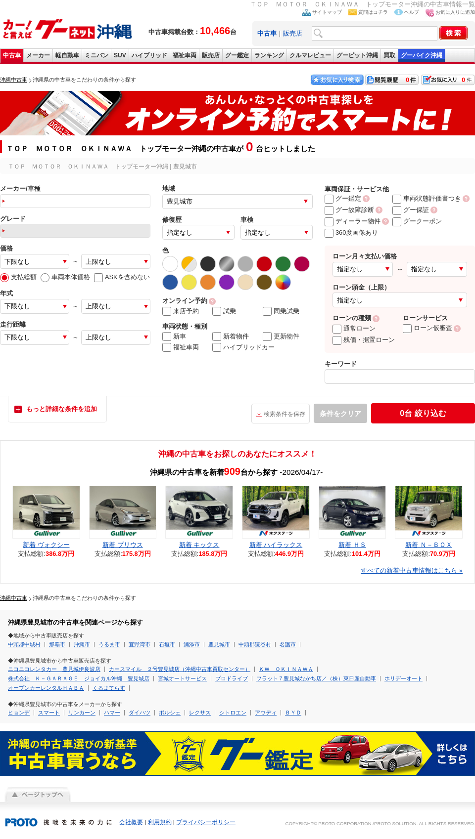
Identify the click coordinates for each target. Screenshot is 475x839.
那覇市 (57, 644)
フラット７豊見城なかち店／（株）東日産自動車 (316, 678)
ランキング (269, 55)
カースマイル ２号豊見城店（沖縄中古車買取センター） (179, 669)
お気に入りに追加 (455, 12)
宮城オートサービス (182, 678)
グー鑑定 (237, 55)
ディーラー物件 (352, 221)
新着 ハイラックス (276, 544)
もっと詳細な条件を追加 (61, 409)
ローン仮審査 (427, 328)
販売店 (292, 33)
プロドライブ (231, 678)
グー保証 (410, 209)
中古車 (12, 55)
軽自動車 (67, 55)
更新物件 (281, 336)
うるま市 (109, 644)
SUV (120, 55)
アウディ (266, 712)
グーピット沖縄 (357, 55)
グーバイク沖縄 (421, 55)
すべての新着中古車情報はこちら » (412, 570)
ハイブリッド (149, 55)
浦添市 (192, 644)
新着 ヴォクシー (46, 544)
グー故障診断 (349, 209)
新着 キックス (199, 544)
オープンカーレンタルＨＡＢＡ (46, 688)
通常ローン (354, 328)
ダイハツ (139, 712)
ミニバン (96, 55)
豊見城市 (219, 644)
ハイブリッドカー (243, 347)
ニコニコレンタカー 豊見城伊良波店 (54, 669)
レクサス (200, 712)
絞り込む (423, 413)
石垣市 (167, 644)
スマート (49, 712)
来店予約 (180, 311)
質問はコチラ (373, 12)
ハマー (112, 712)
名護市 (288, 644)
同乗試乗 (281, 311)
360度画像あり (351, 232)
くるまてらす (109, 688)
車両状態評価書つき (426, 198)
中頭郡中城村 (24, 644)
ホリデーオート (403, 678)
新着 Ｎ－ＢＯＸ (428, 544)
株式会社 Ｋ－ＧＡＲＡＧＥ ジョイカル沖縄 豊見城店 (78, 678)
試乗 (224, 311)
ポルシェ (170, 712)
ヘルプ (411, 12)
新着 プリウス (122, 544)
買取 (389, 55)
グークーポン (417, 221)
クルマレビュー (310, 55)
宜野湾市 (139, 644)
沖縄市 (82, 644)
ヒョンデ (19, 712)
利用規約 (160, 822)
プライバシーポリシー (206, 822)
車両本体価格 (65, 277)
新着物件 (230, 336)
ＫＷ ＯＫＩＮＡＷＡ (286, 669)
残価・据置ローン (363, 339)
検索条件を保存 (284, 414)
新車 (174, 336)
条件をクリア (340, 414)
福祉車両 (184, 55)
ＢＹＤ (293, 712)
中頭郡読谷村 (254, 644)
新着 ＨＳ (352, 544)
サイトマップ (327, 12)
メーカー (38, 55)
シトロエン (232, 712)
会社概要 (131, 822)
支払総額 (18, 277)
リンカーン (81, 712)
